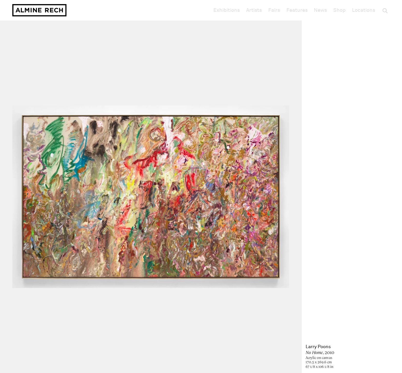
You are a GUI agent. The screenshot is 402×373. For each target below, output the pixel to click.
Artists (254, 10)
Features (297, 10)
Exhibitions (226, 10)
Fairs (274, 10)
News (320, 10)
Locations (363, 10)
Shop (339, 10)
